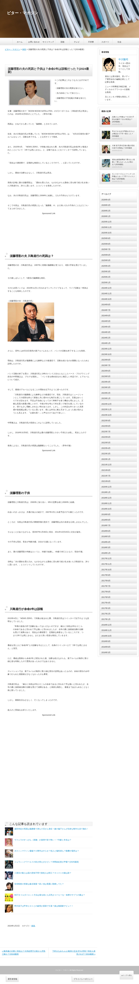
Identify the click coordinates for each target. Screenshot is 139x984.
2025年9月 (105, 238)
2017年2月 (105, 614)
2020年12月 (106, 487)
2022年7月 (105, 431)
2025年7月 (105, 249)
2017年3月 (105, 608)
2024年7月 (105, 310)
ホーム (20, 42)
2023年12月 (106, 349)
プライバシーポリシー (83, 979)
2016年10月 (106, 636)
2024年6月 (105, 315)
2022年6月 (105, 437)
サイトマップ (48, 42)
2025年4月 (105, 266)
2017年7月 (105, 586)
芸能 (62, 42)
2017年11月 (106, 564)
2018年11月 (106, 503)
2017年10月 (106, 570)
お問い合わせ (34, 42)
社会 (119, 42)
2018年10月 (106, 509)
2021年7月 (105, 476)
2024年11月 (106, 293)
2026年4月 (105, 200)
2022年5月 (105, 442)
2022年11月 (106, 409)
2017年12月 (106, 558)
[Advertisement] (48, 57)
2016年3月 (105, 652)
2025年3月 (105, 271)
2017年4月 (105, 603)
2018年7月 (105, 525)
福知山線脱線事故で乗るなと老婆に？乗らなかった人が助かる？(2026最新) (123, 162)
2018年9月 (105, 514)
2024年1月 (105, 343)
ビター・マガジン (12, 49)
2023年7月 (105, 365)
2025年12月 (106, 222)
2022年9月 (105, 420)
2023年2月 (105, 393)
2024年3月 (105, 332)
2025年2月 (105, 277)
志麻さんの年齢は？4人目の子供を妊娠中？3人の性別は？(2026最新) (123, 119)
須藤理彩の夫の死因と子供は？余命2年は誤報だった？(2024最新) (48, 70)
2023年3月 (105, 387)
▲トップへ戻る (126, 975)
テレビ (77, 42)
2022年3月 (105, 453)
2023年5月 (105, 376)
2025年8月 (105, 244)
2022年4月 (105, 448)
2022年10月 (106, 415)
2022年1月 (105, 459)
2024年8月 (105, 304)
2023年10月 (106, 354)
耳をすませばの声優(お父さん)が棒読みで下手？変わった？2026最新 (123, 133)
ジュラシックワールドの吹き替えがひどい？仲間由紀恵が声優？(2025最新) (46, 862)
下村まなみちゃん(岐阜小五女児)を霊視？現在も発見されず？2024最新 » (73, 952)
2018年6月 (105, 531)
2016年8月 (105, 647)
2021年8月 (105, 470)
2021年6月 (105, 481)
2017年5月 (105, 597)
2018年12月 (106, 498)
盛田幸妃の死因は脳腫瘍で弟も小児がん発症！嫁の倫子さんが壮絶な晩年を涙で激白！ (51, 829)
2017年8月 (105, 581)
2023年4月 (105, 382)
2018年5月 (105, 536)
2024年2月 (105, 338)
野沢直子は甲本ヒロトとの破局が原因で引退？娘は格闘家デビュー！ (43, 906)
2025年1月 (105, 282)
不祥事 (91, 42)
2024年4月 (105, 327)
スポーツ (105, 42)
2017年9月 (105, 575)
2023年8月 (105, 360)
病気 (24, 49)
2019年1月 (105, 492)
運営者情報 (12, 979)
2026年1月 (105, 216)
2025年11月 (106, 227)
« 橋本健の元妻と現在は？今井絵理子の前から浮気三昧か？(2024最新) (23, 952)
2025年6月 (105, 255)
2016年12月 (106, 625)
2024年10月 (106, 299)
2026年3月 (105, 205)
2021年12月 (106, 465)
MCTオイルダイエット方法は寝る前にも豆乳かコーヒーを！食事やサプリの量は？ (49, 895)
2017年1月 (105, 619)
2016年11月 (106, 630)
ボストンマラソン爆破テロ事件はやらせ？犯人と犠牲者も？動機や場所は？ (46, 851)
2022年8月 (105, 426)
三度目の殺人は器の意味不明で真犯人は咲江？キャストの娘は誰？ (42, 873)
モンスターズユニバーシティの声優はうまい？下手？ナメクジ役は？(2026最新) (123, 176)
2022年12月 (106, 404)
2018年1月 (105, 553)
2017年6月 (105, 592)
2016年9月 (105, 641)
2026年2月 (105, 211)
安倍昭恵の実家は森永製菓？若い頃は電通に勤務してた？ (39, 884)
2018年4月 (105, 542)
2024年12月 (106, 288)
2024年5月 (105, 321)
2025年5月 (105, 260)
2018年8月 (105, 520)
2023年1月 (105, 398)
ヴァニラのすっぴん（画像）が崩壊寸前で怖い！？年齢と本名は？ (42, 840)
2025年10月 (106, 233)
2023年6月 (105, 371)
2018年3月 (105, 547)
